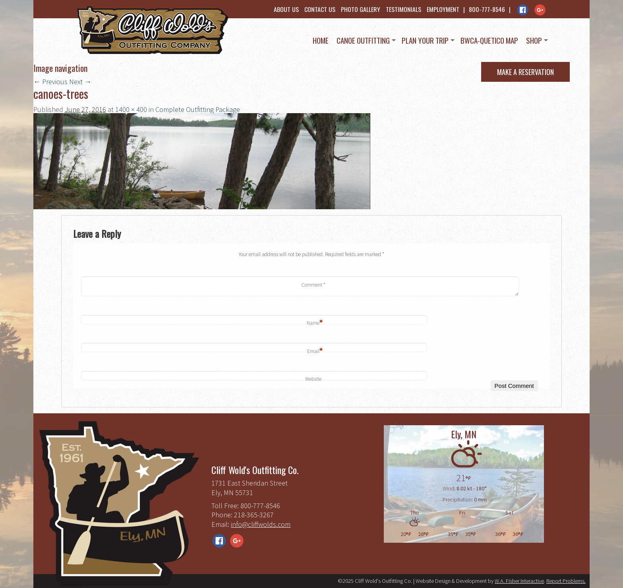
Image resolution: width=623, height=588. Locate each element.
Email (315, 351)
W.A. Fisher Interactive (519, 580)
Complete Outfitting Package (197, 109)
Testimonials (403, 9)
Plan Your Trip (425, 40)
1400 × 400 (131, 109)
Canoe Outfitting (363, 40)
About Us (286, 9)
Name (315, 323)
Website (313, 379)
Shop (534, 40)
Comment (313, 284)
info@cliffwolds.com (260, 524)
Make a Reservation (525, 72)
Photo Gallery (360, 9)
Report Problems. (566, 580)
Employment (443, 9)
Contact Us (319, 9)
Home (321, 40)
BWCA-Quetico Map (489, 40)
